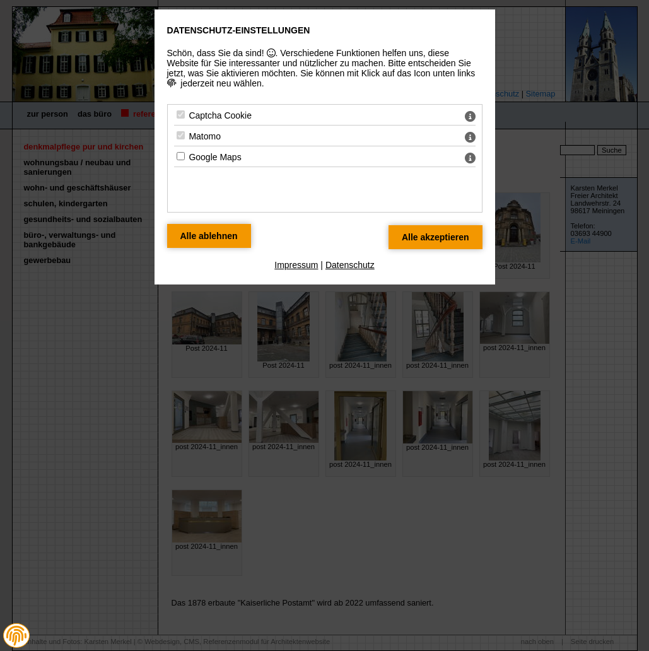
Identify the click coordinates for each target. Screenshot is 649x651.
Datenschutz (350, 265)
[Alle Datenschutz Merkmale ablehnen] (209, 236)
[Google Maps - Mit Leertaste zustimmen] (181, 156)
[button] (16, 636)
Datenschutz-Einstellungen (238, 30)
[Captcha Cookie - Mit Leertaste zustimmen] (181, 114)
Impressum (296, 265)
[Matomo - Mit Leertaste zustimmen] (181, 135)
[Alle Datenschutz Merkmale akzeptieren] (435, 237)
